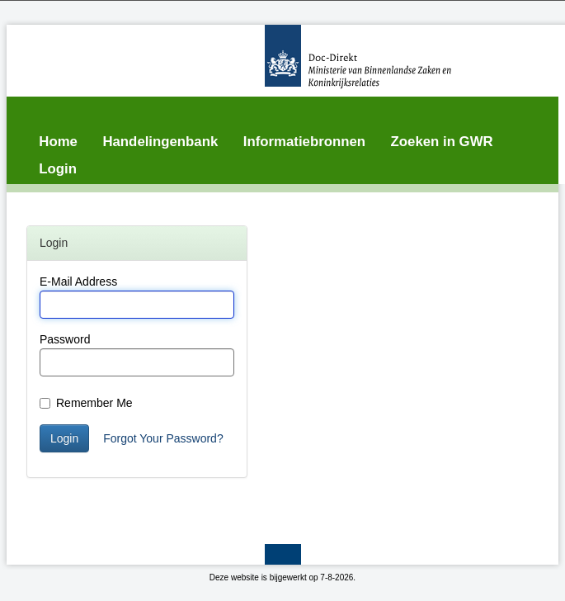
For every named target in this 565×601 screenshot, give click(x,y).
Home (58, 141)
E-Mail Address (78, 281)
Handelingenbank (160, 141)
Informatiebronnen (304, 141)
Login (58, 169)
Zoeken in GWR (442, 141)
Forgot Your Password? (163, 438)
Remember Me (86, 402)
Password (65, 339)
